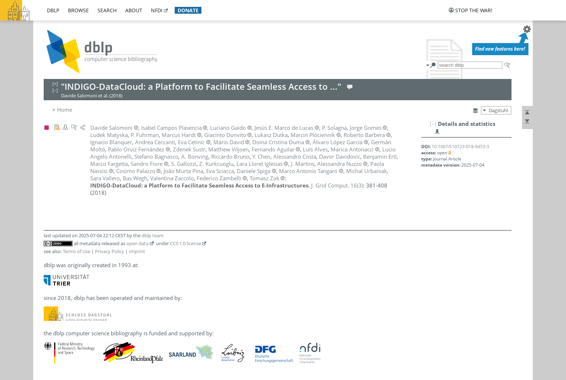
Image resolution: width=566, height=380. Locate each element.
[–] (433, 123)
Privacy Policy (109, 251)
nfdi (156, 10)
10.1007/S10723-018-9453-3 (460, 146)
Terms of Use (76, 251)
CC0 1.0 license (185, 243)
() (337, 185)
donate (188, 10)
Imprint (137, 251)
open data (137, 243)
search (107, 10)
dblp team (153, 235)
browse (78, 10)
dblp (53, 10)
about (133, 10)
